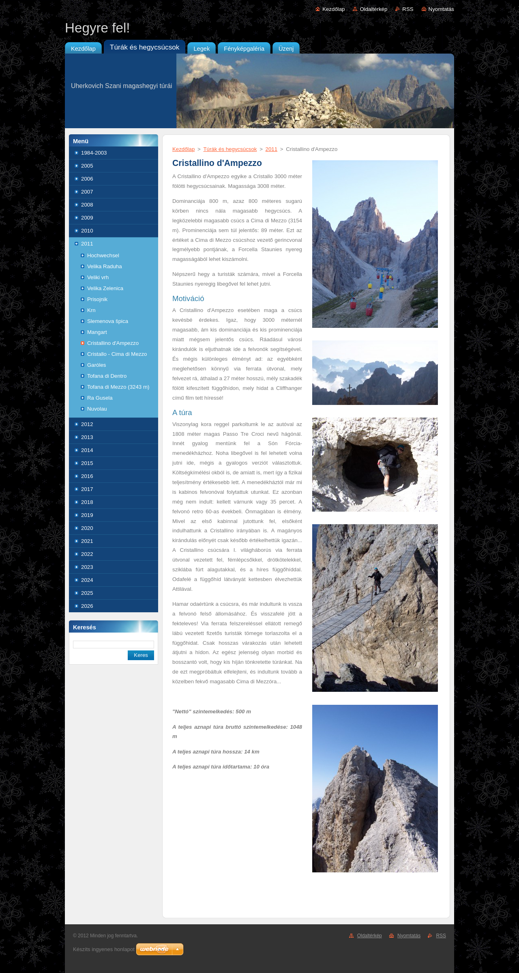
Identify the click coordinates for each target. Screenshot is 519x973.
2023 (87, 567)
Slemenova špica (107, 321)
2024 (87, 580)
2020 (87, 528)
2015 (87, 463)
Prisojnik (97, 299)
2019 (87, 515)
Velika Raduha (104, 266)
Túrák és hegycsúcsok (230, 149)
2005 (87, 166)
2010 (87, 231)
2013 (87, 437)
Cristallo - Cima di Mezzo (117, 354)
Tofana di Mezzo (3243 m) (118, 387)
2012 (87, 424)
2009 (87, 218)
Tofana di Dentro (107, 376)
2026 (87, 606)
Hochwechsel (103, 255)
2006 (87, 179)
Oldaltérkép (373, 9)
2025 (87, 593)
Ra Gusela (100, 398)
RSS (407, 9)
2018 (87, 502)
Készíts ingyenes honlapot (104, 949)
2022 (87, 554)
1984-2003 (94, 153)
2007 (87, 192)
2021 (87, 541)
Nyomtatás (441, 9)
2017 (87, 489)
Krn (91, 310)
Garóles (96, 365)
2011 (87, 244)
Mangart (97, 332)
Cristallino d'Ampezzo (113, 343)
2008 (87, 205)
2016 (87, 476)
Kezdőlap (333, 9)
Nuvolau (97, 409)
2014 (87, 450)
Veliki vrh (98, 277)
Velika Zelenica (105, 288)
